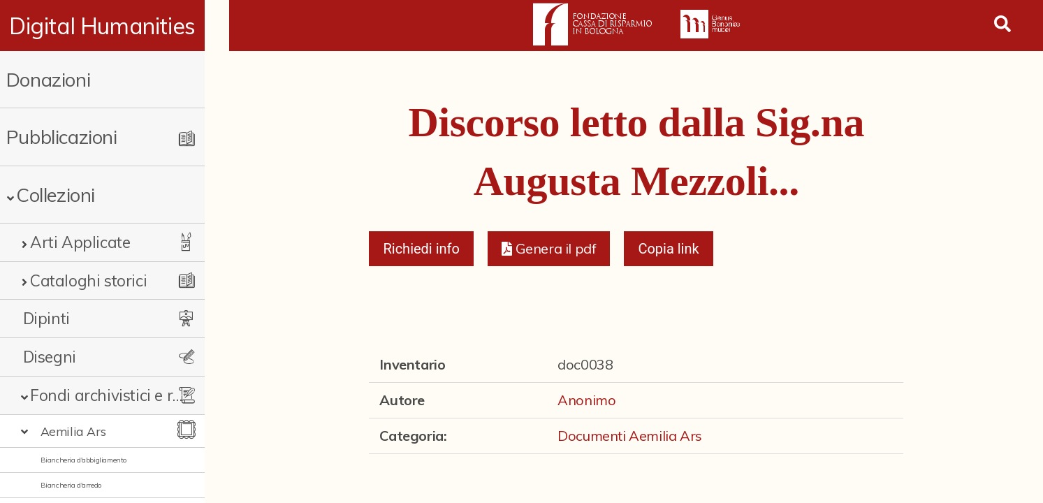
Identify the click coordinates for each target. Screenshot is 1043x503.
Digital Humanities (115, 26)
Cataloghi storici (88, 280)
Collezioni (55, 194)
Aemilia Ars (73, 431)
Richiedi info (421, 248)
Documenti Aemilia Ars (629, 435)
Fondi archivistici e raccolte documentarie (118, 395)
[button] (549, 248)
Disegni (49, 357)
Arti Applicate (80, 242)
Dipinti (46, 318)
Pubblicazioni (61, 136)
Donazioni (48, 79)
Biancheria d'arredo (71, 485)
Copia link (668, 248)
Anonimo (586, 400)
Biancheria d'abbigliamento (84, 460)
